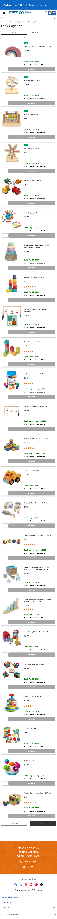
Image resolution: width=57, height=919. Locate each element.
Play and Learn (22, 22)
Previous (14, 823)
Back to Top (53, 915)
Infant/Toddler (11, 22)
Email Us (30, 867)
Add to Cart (31, 69)
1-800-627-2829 (30, 861)
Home (3, 22)
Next (43, 823)
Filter (14, 32)
